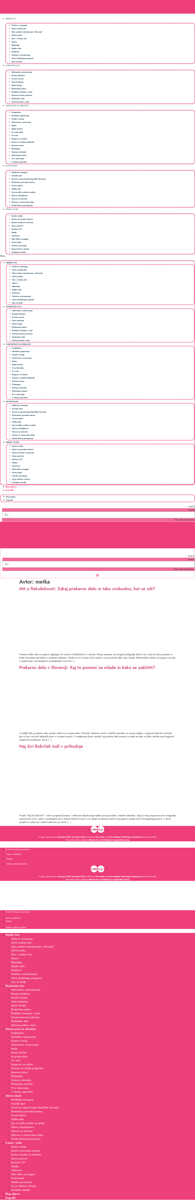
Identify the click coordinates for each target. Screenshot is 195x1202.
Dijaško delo (16, 48)
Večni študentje (17, 82)
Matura (14, 42)
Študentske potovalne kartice (23, 182)
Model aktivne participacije (22, 205)
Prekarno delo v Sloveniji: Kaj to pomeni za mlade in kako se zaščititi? (87, 667)
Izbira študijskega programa (22, 58)
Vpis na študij (17, 61)
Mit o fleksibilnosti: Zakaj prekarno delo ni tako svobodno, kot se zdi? (87, 589)
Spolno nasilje (17, 216)
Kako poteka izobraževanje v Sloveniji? (27, 32)
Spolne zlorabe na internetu (23, 222)
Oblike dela (16, 189)
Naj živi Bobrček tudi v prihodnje (51, 746)
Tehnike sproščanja (19, 245)
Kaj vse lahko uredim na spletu (23, 192)
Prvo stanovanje (18, 158)
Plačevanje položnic (19, 155)
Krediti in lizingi (18, 119)
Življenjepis (16, 148)
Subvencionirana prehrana (22, 95)
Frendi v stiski (11, 209)
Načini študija (17, 85)
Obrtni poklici (17, 35)
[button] (97, 256)
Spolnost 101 (17, 229)
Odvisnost (16, 236)
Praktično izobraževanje (21, 55)
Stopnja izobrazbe (19, 152)
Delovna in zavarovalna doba (23, 202)
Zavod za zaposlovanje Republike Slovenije (29, 179)
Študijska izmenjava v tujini (22, 92)
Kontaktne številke (19, 252)
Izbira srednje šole (19, 28)
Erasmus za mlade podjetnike (23, 142)
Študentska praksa (19, 88)
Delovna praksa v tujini (20, 102)
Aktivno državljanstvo (20, 195)
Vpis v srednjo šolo (19, 38)
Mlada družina (17, 129)
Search (192, 510)
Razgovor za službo (19, 139)
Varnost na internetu (19, 199)
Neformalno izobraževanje (22, 72)
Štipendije (15, 45)
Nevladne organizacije (20, 115)
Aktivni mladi (11, 166)
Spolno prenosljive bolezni (22, 219)
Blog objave (11, 486)
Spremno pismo (18, 145)
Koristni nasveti (17, 79)
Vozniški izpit (17, 175)
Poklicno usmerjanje (19, 25)
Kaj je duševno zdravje (20, 249)
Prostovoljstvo (17, 185)
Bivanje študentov (18, 75)
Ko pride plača (17, 132)
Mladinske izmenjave (19, 172)
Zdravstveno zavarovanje (21, 122)
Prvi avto (15, 135)
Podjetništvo (16, 112)
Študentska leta (12, 65)
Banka (14, 125)
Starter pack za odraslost (17, 106)
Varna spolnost (17, 226)
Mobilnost (15, 52)
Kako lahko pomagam (20, 239)
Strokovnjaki (16, 242)
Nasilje (14, 232)
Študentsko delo (18, 98)
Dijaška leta (10, 18)
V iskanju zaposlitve (19, 162)
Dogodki (9, 490)
